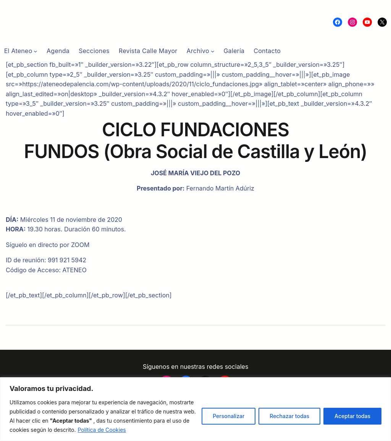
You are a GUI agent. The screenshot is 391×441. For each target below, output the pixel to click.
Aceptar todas (352, 416)
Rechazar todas (289, 416)
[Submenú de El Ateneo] (35, 51)
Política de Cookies (102, 429)
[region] (195, 409)
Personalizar (228, 416)
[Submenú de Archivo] (213, 51)
